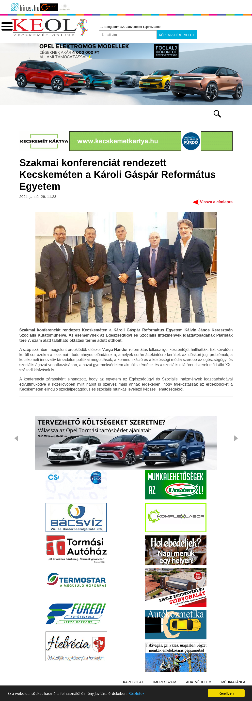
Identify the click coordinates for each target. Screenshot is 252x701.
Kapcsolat (133, 682)
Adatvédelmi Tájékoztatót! (143, 27)
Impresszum (164, 682)
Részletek (136, 693)
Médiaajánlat (234, 682)
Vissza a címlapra (216, 202)
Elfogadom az (130, 27)
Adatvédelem (198, 682)
